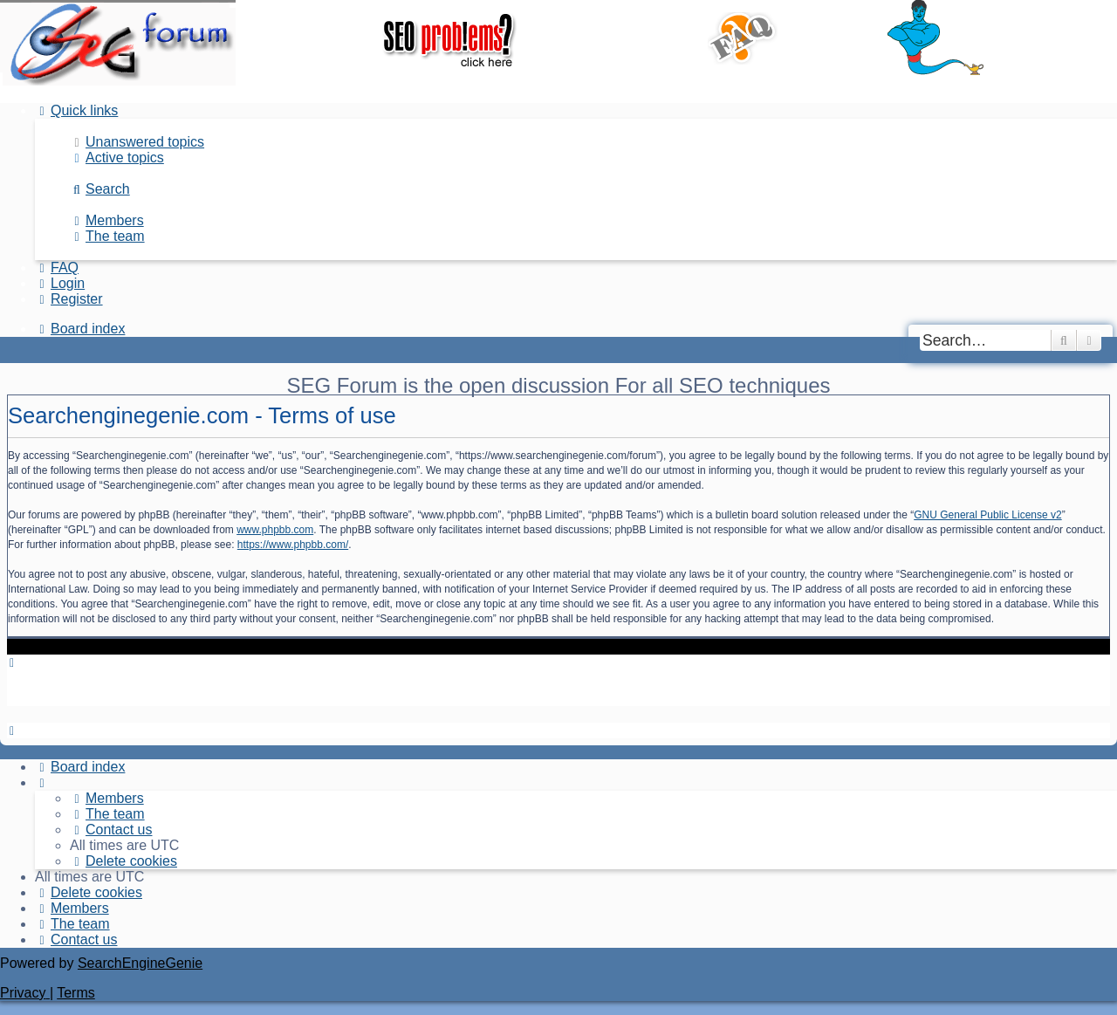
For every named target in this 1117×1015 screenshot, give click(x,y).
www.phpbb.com (274, 530)
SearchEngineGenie (140, 963)
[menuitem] (137, 141)
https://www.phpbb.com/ (292, 544)
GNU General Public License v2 (987, 515)
